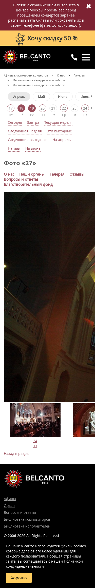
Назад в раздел (17, 453)
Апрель (19, 96)
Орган (9, 505)
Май (41, 96)
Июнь (62, 96)
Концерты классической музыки (27, 57)
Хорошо (19, 578)
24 (35, 440)
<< (35, 445)
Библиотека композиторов (27, 519)
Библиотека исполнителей (27, 526)
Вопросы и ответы (20, 512)
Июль (85, 96)
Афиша (10, 498)
